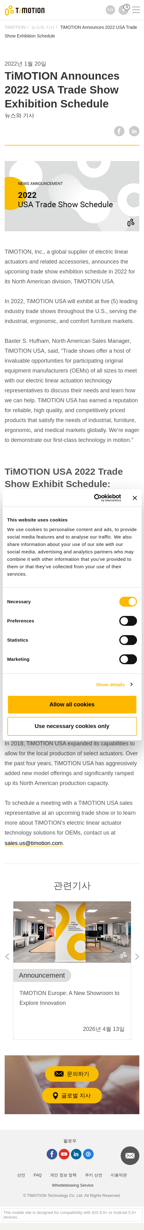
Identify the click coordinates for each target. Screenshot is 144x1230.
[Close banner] (134, 498)
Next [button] (137, 956)
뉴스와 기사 (42, 27)
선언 (21, 1175)
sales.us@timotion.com (34, 843)
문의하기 (71, 1074)
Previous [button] (7, 956)
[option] (72, 970)
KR (110, 9)
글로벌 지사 (72, 1095)
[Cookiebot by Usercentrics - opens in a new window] (94, 498)
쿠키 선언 (93, 1175)
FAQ (38, 1175)
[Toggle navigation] (132, 1)
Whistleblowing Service (73, 1185)
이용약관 (119, 1175)
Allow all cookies (72, 704)
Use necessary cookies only (72, 726)
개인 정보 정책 (63, 1175)
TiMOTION (15, 27)
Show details (110, 684)
